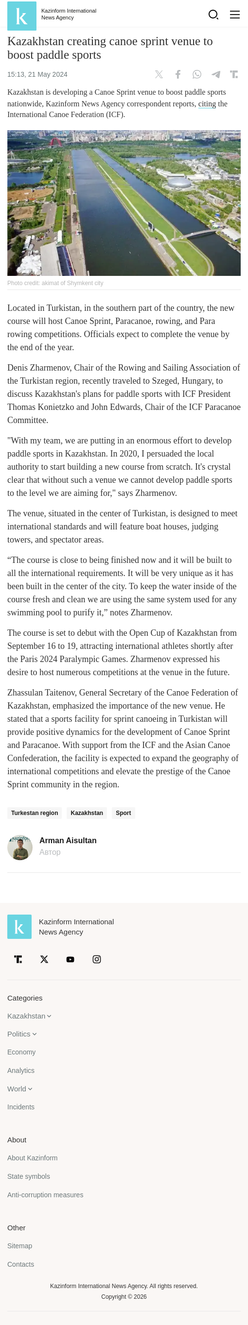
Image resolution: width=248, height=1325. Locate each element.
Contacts (20, 1264)
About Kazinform (32, 1158)
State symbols (28, 1176)
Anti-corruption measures (45, 1195)
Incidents (21, 1107)
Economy (21, 1052)
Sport (123, 813)
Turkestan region (34, 813)
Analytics (21, 1070)
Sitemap (19, 1246)
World (16, 1089)
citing (207, 104)
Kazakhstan (87, 813)
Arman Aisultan (68, 841)
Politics (19, 1034)
